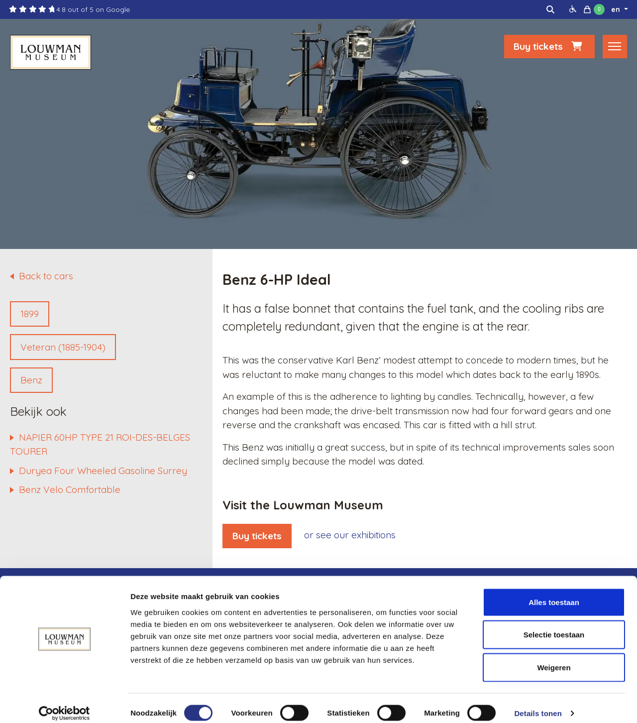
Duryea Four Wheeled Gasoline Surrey (103, 471)
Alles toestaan (554, 592)
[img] (550, 9)
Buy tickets (549, 48)
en (616, 9)
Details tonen (537, 703)
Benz (31, 380)
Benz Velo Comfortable (69, 489)
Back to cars (46, 276)
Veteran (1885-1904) (63, 347)
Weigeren (553, 657)
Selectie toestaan (554, 625)
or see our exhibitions (350, 535)
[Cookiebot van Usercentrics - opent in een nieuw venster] (64, 703)
